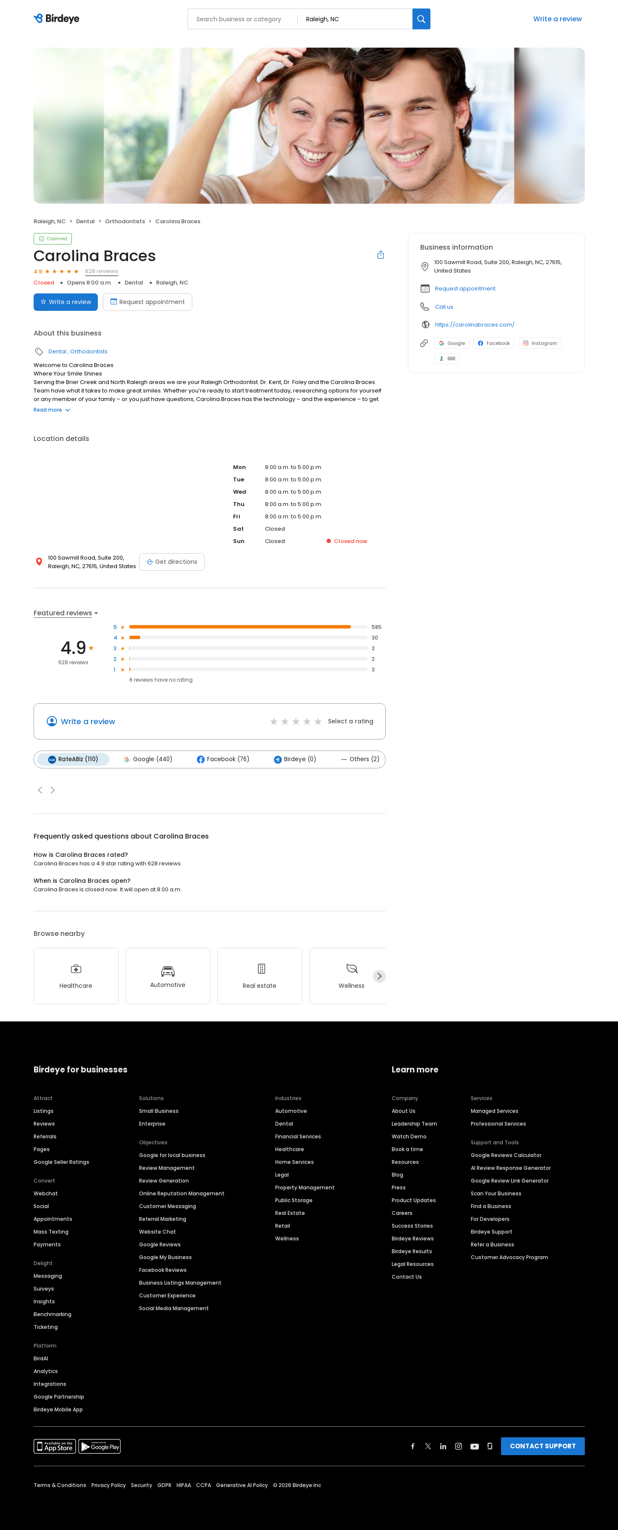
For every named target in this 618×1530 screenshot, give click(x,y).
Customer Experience (167, 1295)
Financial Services (298, 1136)
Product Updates (414, 1200)
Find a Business (491, 1206)
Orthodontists (125, 221)
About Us (404, 1111)
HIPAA (184, 1485)
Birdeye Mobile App (58, 1409)
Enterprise (152, 1123)
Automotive (291, 1111)
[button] (40, 790)
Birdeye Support (492, 1231)
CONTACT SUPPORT (543, 1446)
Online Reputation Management (182, 1193)
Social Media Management (174, 1308)
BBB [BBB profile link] (447, 358)
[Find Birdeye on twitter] (428, 1446)
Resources (405, 1162)
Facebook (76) (223, 759)
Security (141, 1485)
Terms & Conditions (60, 1485)
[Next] (379, 976)
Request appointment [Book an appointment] (147, 302)
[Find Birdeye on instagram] (458, 1446)
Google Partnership (59, 1396)
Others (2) (360, 759)
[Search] (421, 19)
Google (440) (147, 759)
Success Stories (412, 1225)
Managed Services (494, 1111)
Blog (397, 1174)
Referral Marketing (162, 1219)
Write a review (557, 19)
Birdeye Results (412, 1251)
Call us (444, 307)
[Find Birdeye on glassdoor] (490, 1446)
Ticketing (46, 1327)
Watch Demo (409, 1136)
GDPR (164, 1485)
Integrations (50, 1384)
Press (399, 1187)
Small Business (159, 1111)
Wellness (287, 1238)
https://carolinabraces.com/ (475, 325)
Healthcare (289, 1149)
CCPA (203, 1485)
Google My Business (165, 1257)
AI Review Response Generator (511, 1168)
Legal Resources (413, 1264)
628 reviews (101, 271)
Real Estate (290, 1213)
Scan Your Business (496, 1193)
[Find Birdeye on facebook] (413, 1446)
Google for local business (172, 1155)
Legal (282, 1174)
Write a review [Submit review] (65, 302)
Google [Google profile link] (452, 343)
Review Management (167, 1168)
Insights (44, 1301)
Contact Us (407, 1276)
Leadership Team (414, 1123)
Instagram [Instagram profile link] (540, 343)
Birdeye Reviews (413, 1238)
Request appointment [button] (465, 288)
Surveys (44, 1288)
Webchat (46, 1193)
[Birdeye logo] (58, 19)
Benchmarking (52, 1314)
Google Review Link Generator (510, 1180)
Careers (402, 1213)
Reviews (44, 1123)
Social (41, 1206)
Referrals (45, 1136)
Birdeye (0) (295, 759)
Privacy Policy (108, 1485)
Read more (52, 409)
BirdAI (41, 1358)
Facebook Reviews (163, 1270)
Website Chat (157, 1231)
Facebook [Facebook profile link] (494, 343)
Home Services (294, 1162)
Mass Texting (51, 1231)
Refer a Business (492, 1244)
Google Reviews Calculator (506, 1155)
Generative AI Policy (242, 1485)
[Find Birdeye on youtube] (474, 1446)
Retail (282, 1225)
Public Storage (294, 1200)
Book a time (407, 1149)
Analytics (46, 1371)
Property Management (305, 1187)
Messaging (48, 1276)
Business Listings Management (180, 1282)
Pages (42, 1149)
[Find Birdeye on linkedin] (443, 1446)
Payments (47, 1244)
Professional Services (498, 1123)
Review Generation (164, 1180)
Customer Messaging (167, 1206)
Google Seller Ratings (61, 1162)
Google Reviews (160, 1244)
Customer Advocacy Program (509, 1257)
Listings (44, 1111)
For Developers (490, 1219)
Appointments (53, 1219)
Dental (85, 221)
